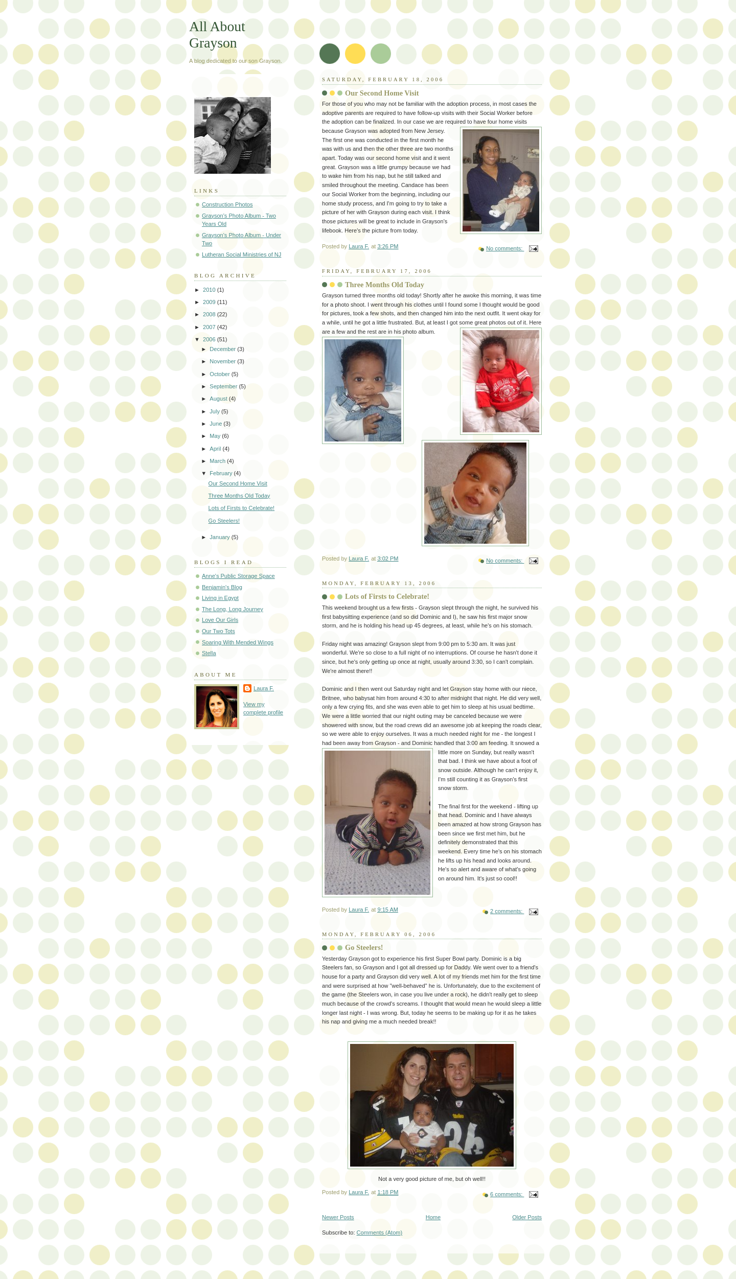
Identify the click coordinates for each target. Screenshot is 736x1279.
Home (433, 1217)
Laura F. (264, 688)
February (222, 473)
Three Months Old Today (384, 285)
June (216, 424)
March (218, 461)
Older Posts (527, 1217)
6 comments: (507, 1194)
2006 (210, 339)
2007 (210, 327)
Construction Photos (227, 204)
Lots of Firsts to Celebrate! (387, 596)
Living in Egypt (220, 598)
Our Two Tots (218, 631)
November (223, 361)
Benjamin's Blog (222, 587)
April (216, 449)
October (220, 374)
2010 (210, 290)
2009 (210, 302)
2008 (210, 314)
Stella (209, 653)
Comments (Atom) (380, 1232)
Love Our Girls (220, 620)
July (215, 411)
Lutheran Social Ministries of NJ (241, 254)
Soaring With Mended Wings (237, 642)
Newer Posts (338, 1217)
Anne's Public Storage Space (238, 576)
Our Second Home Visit (382, 93)
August (219, 399)
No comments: (505, 248)
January (220, 537)
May (216, 436)
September (224, 386)
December (223, 349)
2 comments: (507, 911)
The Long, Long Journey (232, 609)
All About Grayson (217, 34)
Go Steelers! (364, 947)
